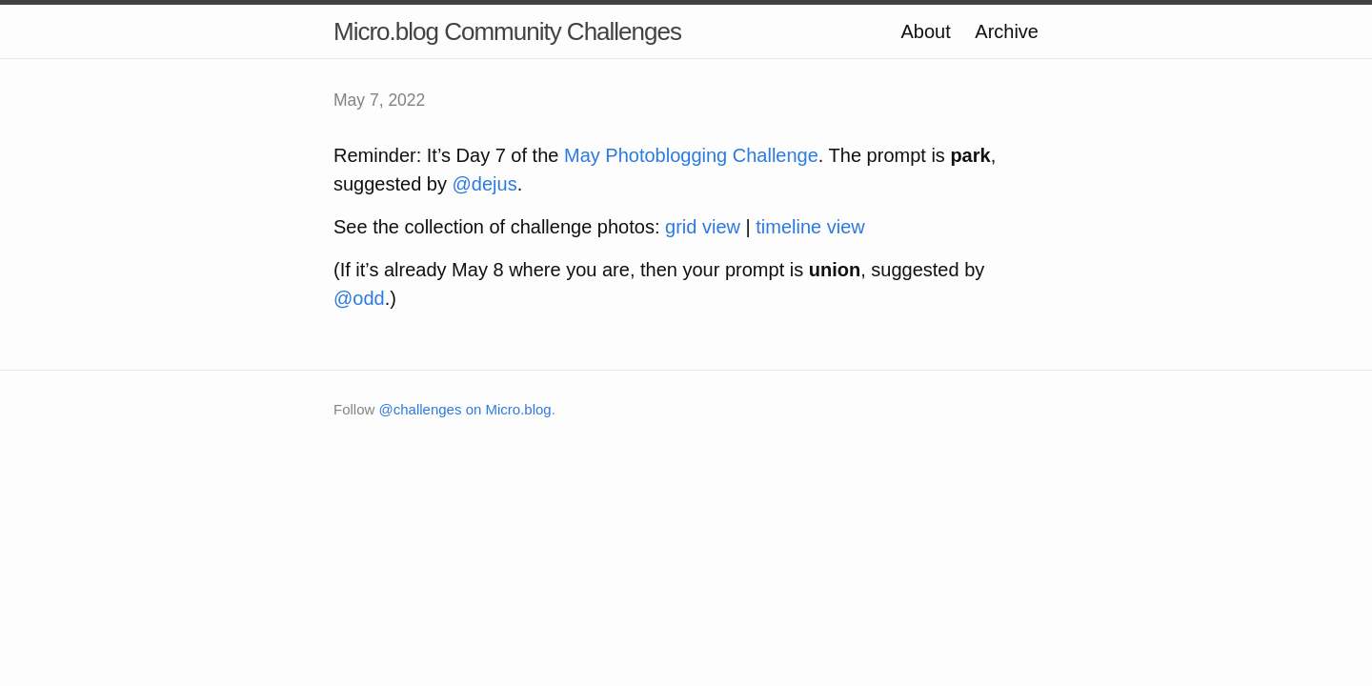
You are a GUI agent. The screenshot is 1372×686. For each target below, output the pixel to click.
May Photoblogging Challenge (691, 155)
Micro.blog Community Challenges (507, 31)
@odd (359, 298)
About (925, 31)
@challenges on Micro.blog (465, 409)
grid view (702, 226)
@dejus (485, 183)
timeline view (810, 226)
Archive (1007, 31)
